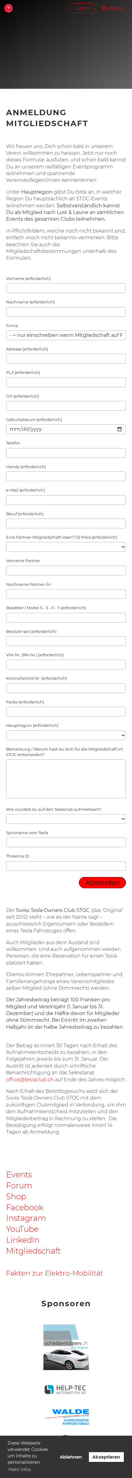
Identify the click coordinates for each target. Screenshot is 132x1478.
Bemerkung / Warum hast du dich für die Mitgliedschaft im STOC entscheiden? (64, 752)
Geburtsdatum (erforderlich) (34, 419)
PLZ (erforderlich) (23, 372)
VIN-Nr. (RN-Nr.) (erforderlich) (35, 654)
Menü (113, 8)
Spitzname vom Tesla (27, 832)
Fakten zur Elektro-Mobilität (54, 1273)
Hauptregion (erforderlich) (32, 725)
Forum (19, 1185)
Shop (16, 1196)
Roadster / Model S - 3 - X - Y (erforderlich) (46, 607)
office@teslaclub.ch (30, 1080)
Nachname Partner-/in (28, 584)
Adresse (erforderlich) (27, 349)
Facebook (24, 1207)
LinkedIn (22, 1240)
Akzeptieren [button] (106, 1457)
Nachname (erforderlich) (30, 301)
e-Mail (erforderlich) (25, 490)
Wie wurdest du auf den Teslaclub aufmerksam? (53, 809)
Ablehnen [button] (71, 1457)
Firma (12, 325)
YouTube (22, 1229)
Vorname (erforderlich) (28, 278)
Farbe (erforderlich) (25, 701)
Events (19, 1174)
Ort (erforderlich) (22, 396)
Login (82, 8)
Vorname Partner (23, 560)
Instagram (26, 1218)
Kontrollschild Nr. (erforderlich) (36, 678)
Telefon (13, 442)
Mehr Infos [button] (19, 1469)
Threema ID (17, 856)
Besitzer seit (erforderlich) (31, 631)
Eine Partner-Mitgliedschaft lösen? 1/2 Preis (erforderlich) (61, 537)
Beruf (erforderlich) (24, 513)
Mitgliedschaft (33, 1250)
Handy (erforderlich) (26, 466)
